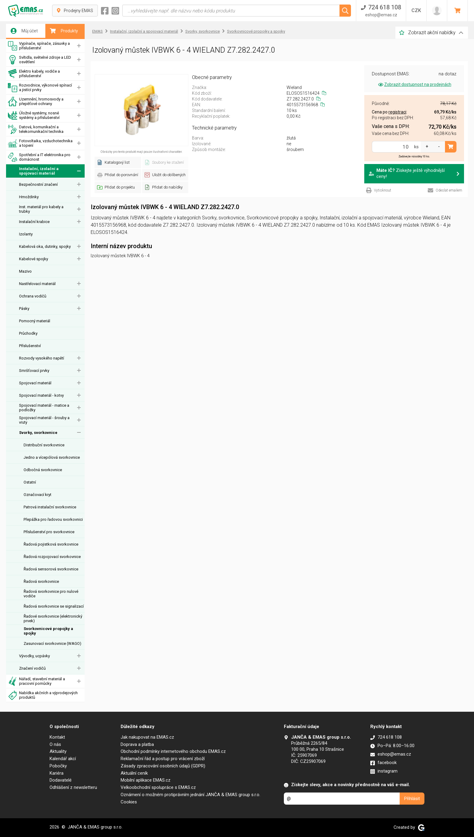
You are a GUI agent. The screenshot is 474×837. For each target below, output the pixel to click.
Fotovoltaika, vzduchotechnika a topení (40, 143)
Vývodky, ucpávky (34, 656)
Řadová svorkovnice (41, 581)
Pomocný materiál (34, 321)
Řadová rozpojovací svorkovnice (52, 556)
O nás (55, 744)
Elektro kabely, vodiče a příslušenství (34, 73)
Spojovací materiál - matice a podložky (44, 407)
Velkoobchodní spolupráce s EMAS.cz (158, 787)
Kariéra (56, 773)
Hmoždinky (29, 197)
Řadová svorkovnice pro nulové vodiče (51, 593)
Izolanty (26, 234)
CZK (416, 10)
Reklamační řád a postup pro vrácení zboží (163, 758)
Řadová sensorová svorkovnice (51, 569)
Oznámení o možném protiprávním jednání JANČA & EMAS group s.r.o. (190, 794)
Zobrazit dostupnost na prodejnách (414, 84)
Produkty (64, 31)
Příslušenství (30, 345)
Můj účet (24, 31)
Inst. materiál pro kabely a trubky (41, 209)
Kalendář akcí (63, 758)
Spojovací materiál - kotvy (41, 395)
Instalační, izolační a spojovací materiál (33, 171)
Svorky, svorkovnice (38, 432)
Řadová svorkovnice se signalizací (54, 606)
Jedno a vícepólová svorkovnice (52, 457)
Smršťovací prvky (34, 370)
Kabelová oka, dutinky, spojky (45, 246)
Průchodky (28, 333)
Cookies (129, 802)
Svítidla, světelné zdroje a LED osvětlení (39, 59)
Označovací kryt (37, 494)
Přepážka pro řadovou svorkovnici (53, 519)
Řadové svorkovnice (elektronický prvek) (53, 618)
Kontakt (57, 737)
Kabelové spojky (33, 259)
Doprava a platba (137, 744)
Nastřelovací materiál (37, 283)
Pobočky (58, 766)
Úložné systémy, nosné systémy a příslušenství (34, 115)
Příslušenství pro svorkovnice (49, 532)
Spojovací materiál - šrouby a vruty (44, 420)
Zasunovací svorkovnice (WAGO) (52, 643)
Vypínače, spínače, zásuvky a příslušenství (39, 46)
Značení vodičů (32, 668)
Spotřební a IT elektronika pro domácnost (39, 157)
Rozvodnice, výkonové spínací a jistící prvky (40, 87)
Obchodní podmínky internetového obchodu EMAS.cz (173, 751)
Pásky (24, 308)
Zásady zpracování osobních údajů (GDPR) (163, 766)
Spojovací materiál (35, 383)
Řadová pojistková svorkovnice (51, 544)
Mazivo (25, 271)
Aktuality (58, 751)
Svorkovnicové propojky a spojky (48, 630)
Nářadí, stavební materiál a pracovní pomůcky (36, 681)
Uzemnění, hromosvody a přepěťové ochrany (35, 101)
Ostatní (30, 482)
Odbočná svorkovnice (43, 470)
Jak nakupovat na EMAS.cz (147, 737)
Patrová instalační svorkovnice (50, 507)
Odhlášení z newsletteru (73, 787)
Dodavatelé (61, 780)
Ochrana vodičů (32, 296)
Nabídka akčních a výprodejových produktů (43, 695)
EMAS (97, 31)
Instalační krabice (34, 221)
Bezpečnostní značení (38, 184)
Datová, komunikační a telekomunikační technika (35, 129)
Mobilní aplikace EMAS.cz (145, 780)
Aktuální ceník (134, 773)
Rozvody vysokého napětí (41, 358)
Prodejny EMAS (75, 10)
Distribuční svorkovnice (44, 445)
